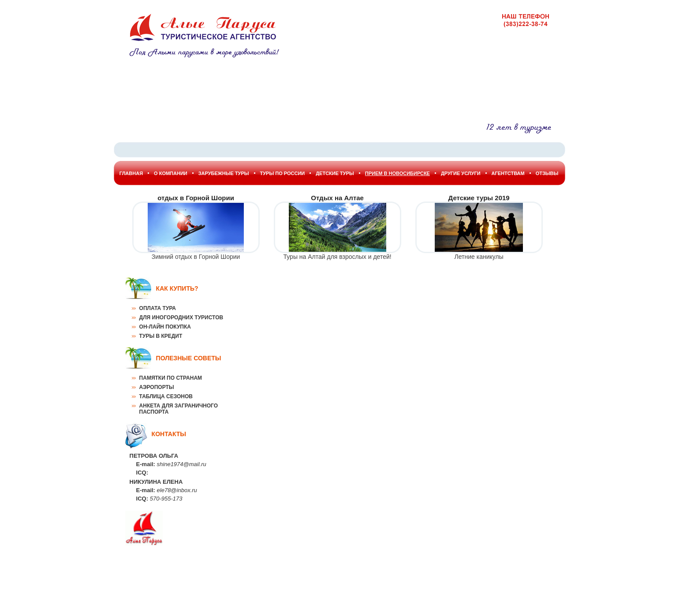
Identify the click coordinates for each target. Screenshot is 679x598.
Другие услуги (461, 173)
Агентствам (508, 173)
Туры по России (282, 173)
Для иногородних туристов (181, 317)
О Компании (170, 173)
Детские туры (335, 173)
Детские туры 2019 (479, 198)
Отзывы (547, 173)
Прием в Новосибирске (397, 173)
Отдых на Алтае (337, 198)
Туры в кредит (161, 336)
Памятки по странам (170, 378)
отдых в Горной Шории (195, 198)
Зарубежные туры (223, 173)
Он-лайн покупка (165, 327)
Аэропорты (156, 387)
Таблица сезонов (166, 396)
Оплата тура (157, 308)
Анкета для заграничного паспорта (178, 409)
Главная (131, 173)
